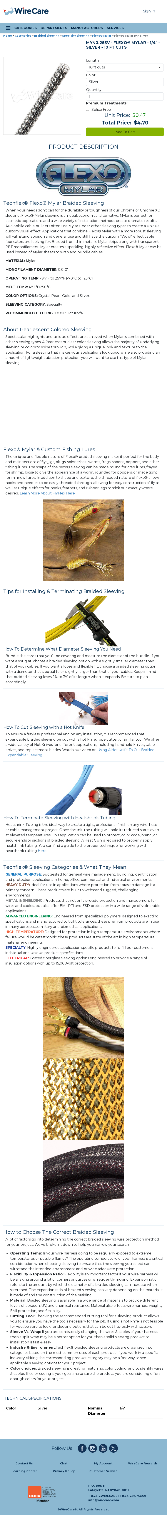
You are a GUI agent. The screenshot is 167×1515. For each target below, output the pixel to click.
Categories (23, 35)
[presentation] (8, 11)
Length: (93, 60)
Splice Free (99, 109)
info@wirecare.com (103, 1500)
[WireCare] (31, 11)
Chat (63, 1463)
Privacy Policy (64, 1471)
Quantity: (94, 90)
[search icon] (159, 28)
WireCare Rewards (143, 1463)
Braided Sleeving (46, 35)
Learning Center (24, 1471)
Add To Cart (125, 132)
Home (7, 35)
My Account (103, 1463)
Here (42, 851)
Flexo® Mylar (101, 35)
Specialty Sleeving (75, 35)
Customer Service (103, 1471)
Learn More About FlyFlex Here (47, 493)
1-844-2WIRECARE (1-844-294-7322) (117, 1495)
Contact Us (24, 1463)
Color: (91, 75)
